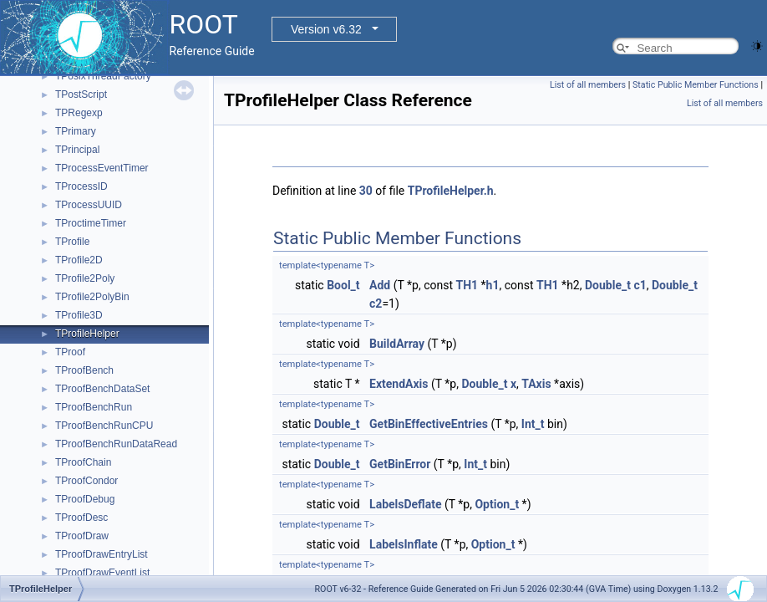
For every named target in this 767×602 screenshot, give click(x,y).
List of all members (588, 84)
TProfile (72, 241)
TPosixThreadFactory (103, 76)
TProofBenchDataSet (102, 389)
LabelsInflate (403, 544)
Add (379, 285)
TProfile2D (79, 260)
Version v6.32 (326, 29)
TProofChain (83, 462)
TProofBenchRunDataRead (116, 444)
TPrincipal (77, 150)
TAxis (536, 383)
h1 (493, 285)
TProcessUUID (88, 205)
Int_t (533, 424)
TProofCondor (86, 481)
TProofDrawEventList (102, 573)
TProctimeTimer (90, 223)
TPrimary (75, 131)
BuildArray (396, 343)
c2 (375, 303)
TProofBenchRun (93, 407)
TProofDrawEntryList (101, 554)
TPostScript (81, 94)
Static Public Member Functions (695, 84)
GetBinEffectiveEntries (428, 424)
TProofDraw (82, 536)
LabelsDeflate (405, 504)
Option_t (497, 504)
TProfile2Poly (84, 278)
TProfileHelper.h (451, 190)
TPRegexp (79, 113)
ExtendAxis (398, 383)
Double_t (608, 285)
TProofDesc (81, 517)
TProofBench (84, 370)
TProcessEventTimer (102, 168)
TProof (70, 352)
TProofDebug (84, 499)
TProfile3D (79, 315)
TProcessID (81, 186)
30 (366, 190)
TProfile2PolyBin (92, 297)
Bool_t (343, 285)
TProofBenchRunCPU (104, 425)
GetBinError (399, 464)
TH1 (467, 285)
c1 (639, 285)
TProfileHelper (87, 333)
